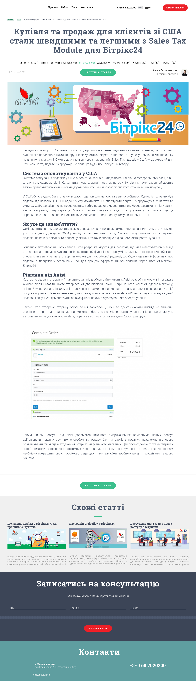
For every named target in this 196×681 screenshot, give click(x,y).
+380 (148, 665)
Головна (10, 19)
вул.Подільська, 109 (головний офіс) (55, 666)
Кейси (64, 7)
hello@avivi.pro (36, 675)
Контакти (87, 7)
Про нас (53, 7)
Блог (75, 7)
